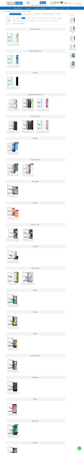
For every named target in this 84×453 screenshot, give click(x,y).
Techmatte (45, 5)
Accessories (55, 20)
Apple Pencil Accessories (40, 8)
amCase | (37, 5)
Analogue (59, 18)
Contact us (72, 3)
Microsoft (41, 18)
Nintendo (33, 18)
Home (13, 11)
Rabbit (38, 20)
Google (23, 18)
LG (37, 18)
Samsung (18, 18)
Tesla (47, 20)
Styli (62, 8)
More (50, 20)
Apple (14, 18)
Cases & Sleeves (53, 8)
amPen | (40, 5)
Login (77, 3)
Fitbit (49, 18)
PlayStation (32, 20)
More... (68, 8)
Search (43, 2)
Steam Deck (53, 18)
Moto (45, 18)
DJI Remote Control (17, 20)
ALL (28, 2)
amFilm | (32, 5)
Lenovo (27, 20)
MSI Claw (43, 20)
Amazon (28, 18)
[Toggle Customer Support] (79, 448)
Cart (66, 3)
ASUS (23, 20)
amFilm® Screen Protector (20, 11)
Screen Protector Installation (18, 23)
